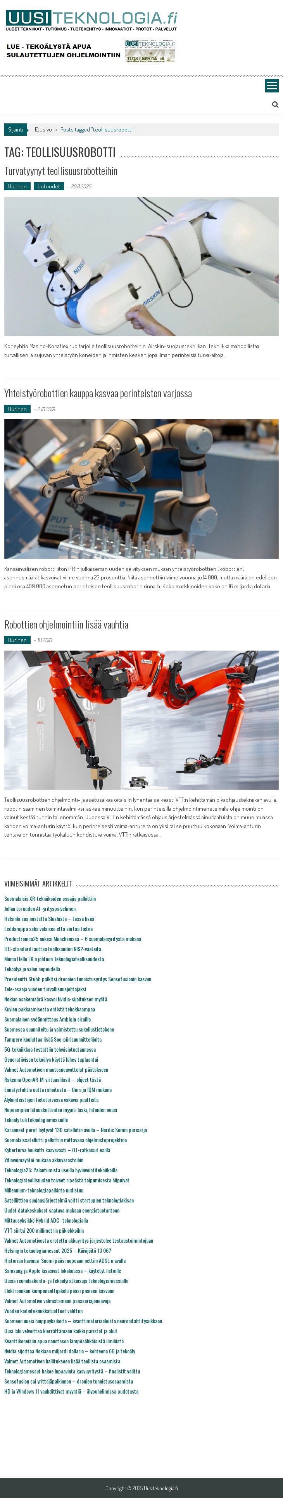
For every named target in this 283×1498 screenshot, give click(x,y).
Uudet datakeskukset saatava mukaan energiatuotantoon (61, 1210)
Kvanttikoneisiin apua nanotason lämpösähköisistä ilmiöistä (64, 1341)
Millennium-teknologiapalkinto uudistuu (43, 1190)
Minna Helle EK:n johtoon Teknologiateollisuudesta (54, 959)
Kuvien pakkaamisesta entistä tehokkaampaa (49, 1009)
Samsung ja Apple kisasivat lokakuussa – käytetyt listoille (62, 1270)
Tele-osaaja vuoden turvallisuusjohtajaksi (45, 989)
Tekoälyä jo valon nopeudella (32, 969)
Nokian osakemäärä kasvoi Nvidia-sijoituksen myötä (55, 999)
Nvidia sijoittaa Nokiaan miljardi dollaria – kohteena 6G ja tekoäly (69, 1351)
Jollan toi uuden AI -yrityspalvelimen (40, 908)
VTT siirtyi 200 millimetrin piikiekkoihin (44, 1230)
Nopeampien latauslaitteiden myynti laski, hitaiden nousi (60, 1109)
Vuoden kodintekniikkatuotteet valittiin (43, 1311)
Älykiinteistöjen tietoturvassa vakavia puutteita (51, 1099)
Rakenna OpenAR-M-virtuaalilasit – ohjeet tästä (52, 1079)
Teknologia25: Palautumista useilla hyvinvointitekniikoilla (60, 1170)
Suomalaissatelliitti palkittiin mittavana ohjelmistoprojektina (65, 1140)
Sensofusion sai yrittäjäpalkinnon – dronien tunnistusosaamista (68, 1381)
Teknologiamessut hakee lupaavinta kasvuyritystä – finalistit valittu (72, 1371)
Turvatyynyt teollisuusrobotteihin (60, 170)
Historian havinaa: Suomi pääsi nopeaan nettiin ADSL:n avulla (65, 1260)
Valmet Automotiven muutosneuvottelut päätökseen (56, 1069)
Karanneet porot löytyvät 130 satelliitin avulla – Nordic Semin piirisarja (75, 1130)
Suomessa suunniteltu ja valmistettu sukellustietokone (59, 1029)
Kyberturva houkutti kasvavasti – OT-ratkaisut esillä (57, 1150)
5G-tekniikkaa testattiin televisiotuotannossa (50, 1049)
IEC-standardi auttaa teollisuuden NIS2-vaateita (52, 949)
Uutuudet (49, 186)
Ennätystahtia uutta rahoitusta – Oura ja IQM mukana (58, 1089)
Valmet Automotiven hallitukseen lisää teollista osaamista (62, 1361)
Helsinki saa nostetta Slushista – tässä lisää (49, 918)
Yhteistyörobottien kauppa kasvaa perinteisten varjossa (98, 392)
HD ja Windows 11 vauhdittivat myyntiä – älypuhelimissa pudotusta (71, 1391)
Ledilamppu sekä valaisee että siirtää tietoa (48, 928)
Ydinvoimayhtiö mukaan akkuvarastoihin (43, 1160)
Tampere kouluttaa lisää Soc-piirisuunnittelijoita (53, 1039)
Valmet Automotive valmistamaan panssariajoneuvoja (57, 1300)
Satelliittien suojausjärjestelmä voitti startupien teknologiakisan (69, 1200)
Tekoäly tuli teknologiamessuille (36, 1119)
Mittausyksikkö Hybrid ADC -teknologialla (46, 1220)
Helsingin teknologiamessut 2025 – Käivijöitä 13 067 (57, 1250)
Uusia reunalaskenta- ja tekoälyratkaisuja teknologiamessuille (66, 1280)
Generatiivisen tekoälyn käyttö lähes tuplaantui (51, 1059)
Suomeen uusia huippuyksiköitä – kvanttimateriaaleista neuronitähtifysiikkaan (83, 1321)
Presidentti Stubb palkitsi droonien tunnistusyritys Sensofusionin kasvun (77, 979)
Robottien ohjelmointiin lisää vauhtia (66, 624)
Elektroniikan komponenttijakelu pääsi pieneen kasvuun (59, 1290)
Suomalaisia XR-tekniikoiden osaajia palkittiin (50, 898)
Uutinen (17, 186)
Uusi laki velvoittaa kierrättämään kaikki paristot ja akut (60, 1331)
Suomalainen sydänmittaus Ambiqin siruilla (47, 1019)
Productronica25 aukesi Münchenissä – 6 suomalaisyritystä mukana (72, 938)
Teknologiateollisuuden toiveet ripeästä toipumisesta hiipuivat (66, 1180)
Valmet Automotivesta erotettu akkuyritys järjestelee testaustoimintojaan (78, 1240)
